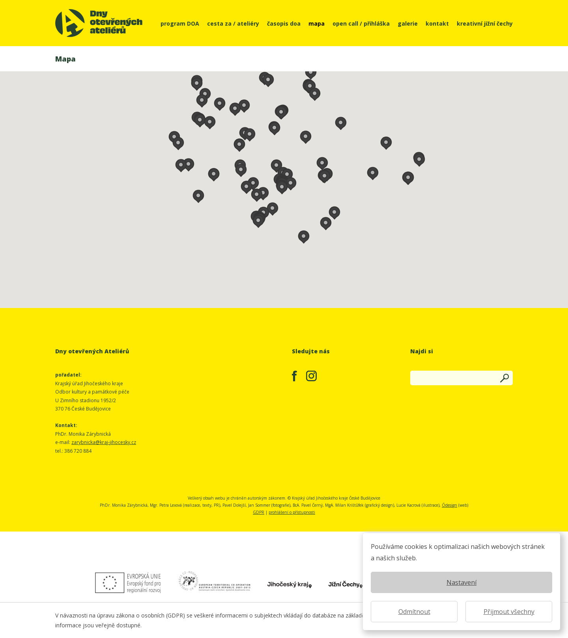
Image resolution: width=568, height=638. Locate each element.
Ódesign (449, 505)
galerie (408, 23)
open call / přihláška (361, 23)
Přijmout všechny (509, 611)
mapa (316, 23)
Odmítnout (414, 611)
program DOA (180, 23)
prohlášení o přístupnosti (292, 512)
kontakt (437, 23)
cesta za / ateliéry (233, 23)
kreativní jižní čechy (485, 23)
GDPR (258, 512)
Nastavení (461, 582)
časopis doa (284, 23)
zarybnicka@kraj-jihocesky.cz (103, 442)
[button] (263, 192)
